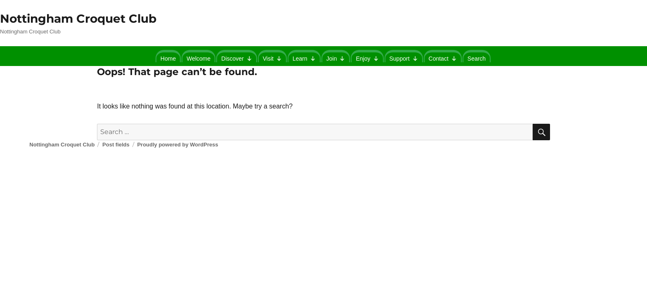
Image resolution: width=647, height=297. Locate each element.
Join (335, 57)
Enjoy (367, 57)
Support (404, 57)
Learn (304, 57)
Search (477, 58)
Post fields (116, 144)
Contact (443, 57)
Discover (236, 57)
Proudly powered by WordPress (177, 144)
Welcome (198, 58)
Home (168, 58)
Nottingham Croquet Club (78, 19)
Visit (272, 57)
